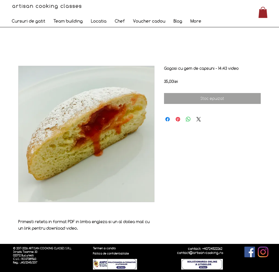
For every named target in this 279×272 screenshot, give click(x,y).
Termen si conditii (104, 248)
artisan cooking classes (48, 6)
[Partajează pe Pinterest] (178, 119)
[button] (28, 21)
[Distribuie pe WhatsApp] (188, 119)
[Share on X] (198, 119)
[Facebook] (249, 252)
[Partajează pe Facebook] (167, 119)
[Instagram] (263, 252)
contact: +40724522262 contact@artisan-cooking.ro (200, 251)
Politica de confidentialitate (111, 253)
